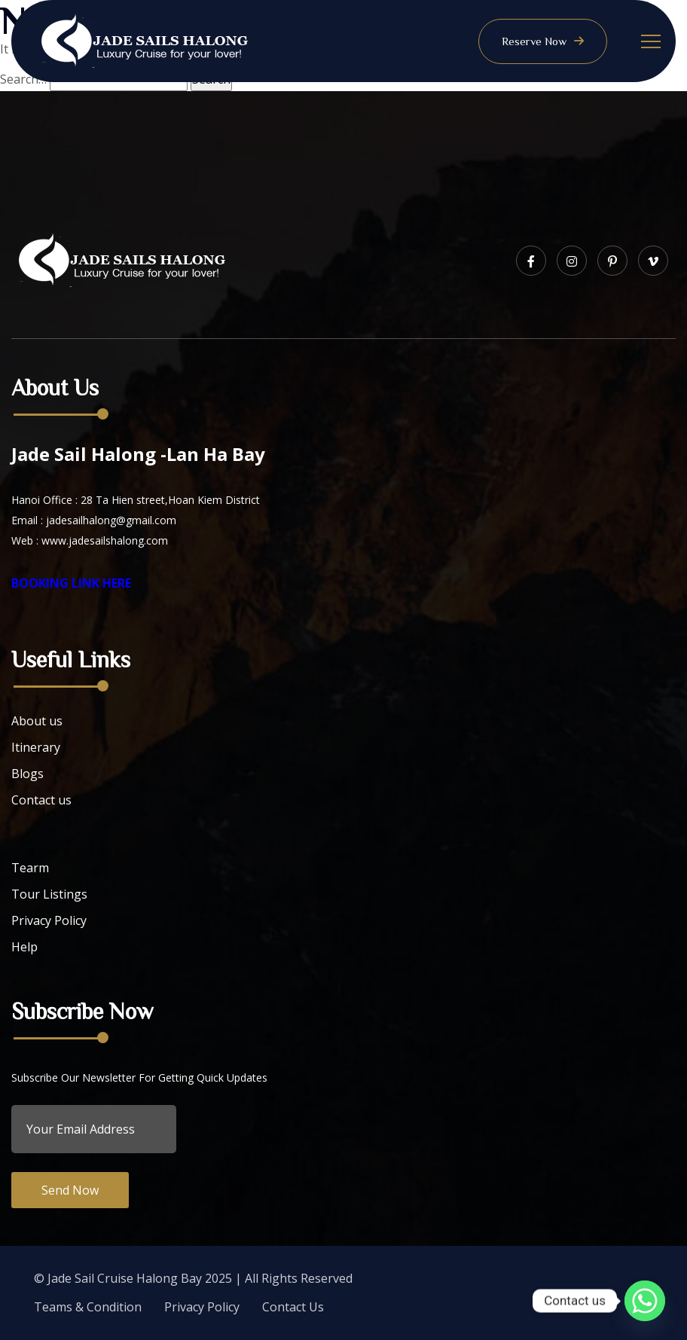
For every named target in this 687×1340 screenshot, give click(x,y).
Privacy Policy (49, 920)
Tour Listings (49, 894)
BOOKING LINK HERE (71, 583)
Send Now (70, 1190)
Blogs (27, 773)
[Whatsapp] (644, 1300)
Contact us (41, 800)
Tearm (30, 867)
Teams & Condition (88, 1307)
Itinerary (35, 747)
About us (37, 721)
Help (24, 947)
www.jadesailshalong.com (104, 540)
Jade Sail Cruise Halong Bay (124, 1278)
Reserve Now (543, 41)
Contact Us (293, 1307)
